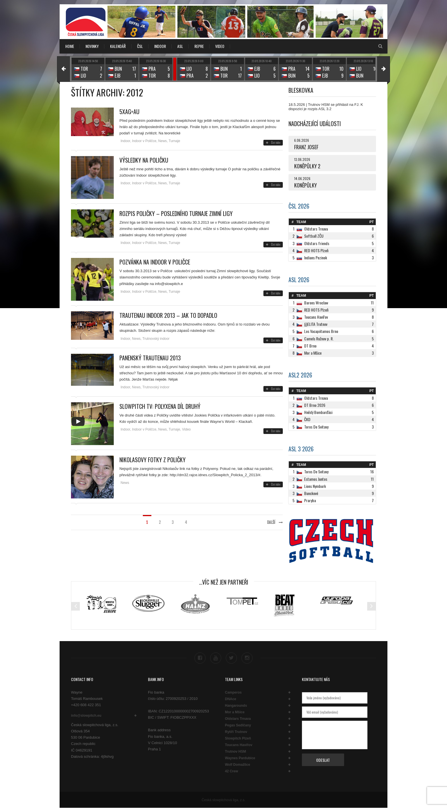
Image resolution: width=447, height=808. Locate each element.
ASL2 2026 (300, 375)
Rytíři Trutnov (236, 732)
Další (275, 522)
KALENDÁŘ (118, 46)
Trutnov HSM (235, 752)
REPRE (199, 46)
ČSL (140, 46)
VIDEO (219, 46)
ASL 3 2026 (301, 449)
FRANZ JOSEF (306, 147)
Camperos (233, 692)
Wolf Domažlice (237, 765)
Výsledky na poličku (143, 160)
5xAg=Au (129, 111)
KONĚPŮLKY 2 (307, 166)
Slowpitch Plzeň (238, 738)
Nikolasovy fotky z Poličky (152, 459)
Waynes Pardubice (240, 758)
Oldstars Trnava (238, 719)
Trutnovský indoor (156, 339)
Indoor (125, 141)
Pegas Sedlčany (238, 725)
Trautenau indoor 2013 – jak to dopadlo (168, 315)
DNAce (230, 699)
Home (69, 46)
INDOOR (160, 46)
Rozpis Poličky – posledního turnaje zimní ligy (176, 213)
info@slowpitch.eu (86, 716)
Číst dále (273, 142)
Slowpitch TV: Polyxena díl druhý (159, 406)
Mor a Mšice (235, 712)
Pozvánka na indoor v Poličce (154, 262)
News (162, 141)
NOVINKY (92, 46)
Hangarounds (236, 706)
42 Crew (231, 771)
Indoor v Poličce (144, 141)
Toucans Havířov (238, 745)
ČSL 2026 (298, 206)
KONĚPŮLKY (305, 185)
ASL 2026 (298, 279)
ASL (180, 46)
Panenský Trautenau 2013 (150, 358)
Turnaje (174, 141)
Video (186, 429)
